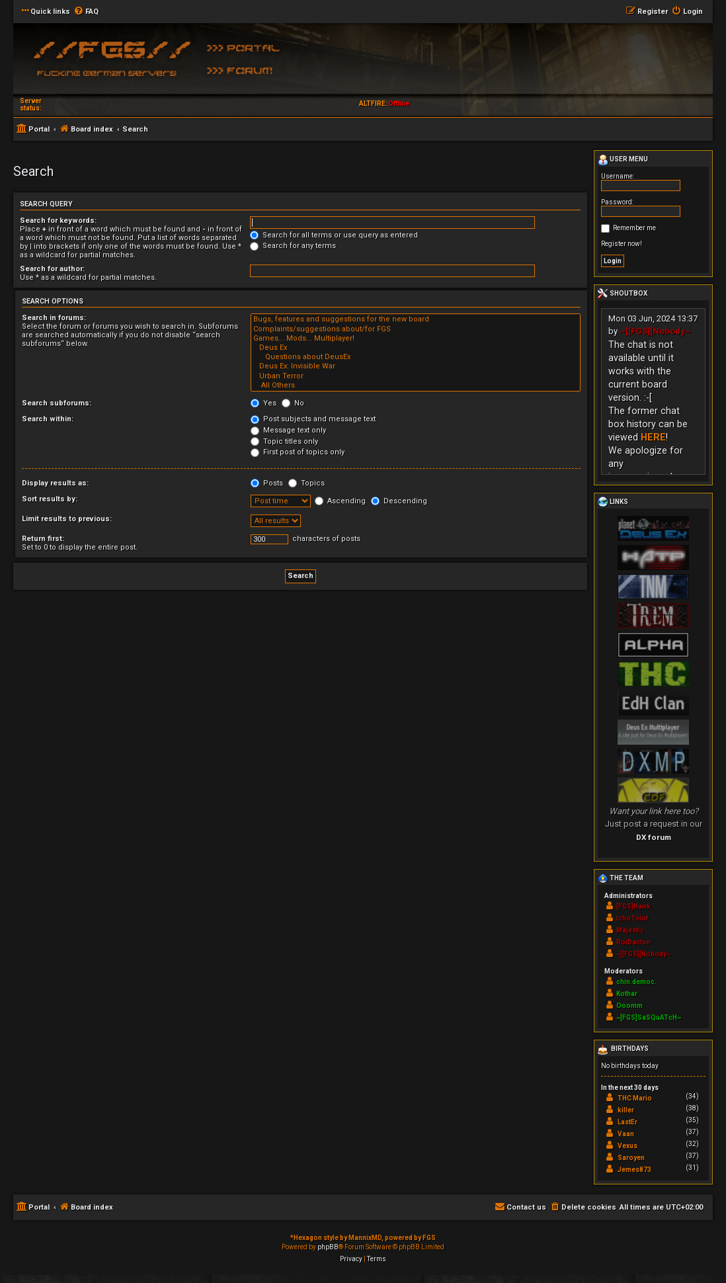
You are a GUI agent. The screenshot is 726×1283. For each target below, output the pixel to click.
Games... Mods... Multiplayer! (415, 338)
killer (626, 1110)
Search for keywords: (58, 220)
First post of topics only (297, 452)
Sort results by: (49, 499)
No (293, 403)
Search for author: (52, 269)
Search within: (47, 419)
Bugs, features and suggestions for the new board (415, 319)
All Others (415, 385)
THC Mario (635, 1098)
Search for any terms (293, 245)
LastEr (627, 1122)
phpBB (328, 1247)
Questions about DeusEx (415, 357)
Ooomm (629, 1005)
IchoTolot (632, 918)
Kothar (626, 993)
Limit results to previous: (67, 519)
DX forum (653, 837)
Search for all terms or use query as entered (334, 235)
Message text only (288, 430)
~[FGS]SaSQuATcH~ (648, 1017)
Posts (267, 483)
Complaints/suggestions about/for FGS (415, 329)
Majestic (630, 930)
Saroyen (631, 1157)
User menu (623, 160)
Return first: (43, 538)
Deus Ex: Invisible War (415, 366)
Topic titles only (284, 441)
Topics (306, 483)
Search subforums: (56, 403)
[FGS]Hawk (633, 906)
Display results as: (55, 483)
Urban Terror (415, 376)
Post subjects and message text (313, 419)
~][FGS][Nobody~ (655, 331)
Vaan (626, 1134)
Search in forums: (54, 317)
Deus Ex (415, 347)
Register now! (621, 243)
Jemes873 (634, 1169)
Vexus (627, 1145)
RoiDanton (633, 942)
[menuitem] (86, 12)
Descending (399, 501)
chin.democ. (636, 981)
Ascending (340, 501)
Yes (263, 403)
